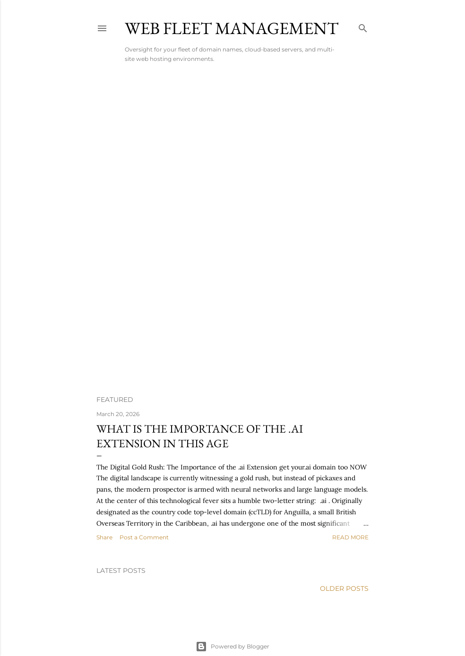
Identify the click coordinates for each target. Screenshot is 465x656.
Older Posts (344, 588)
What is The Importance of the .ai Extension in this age (199, 436)
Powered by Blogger (232, 646)
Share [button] (104, 537)
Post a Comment (144, 537)
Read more (350, 537)
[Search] (363, 26)
